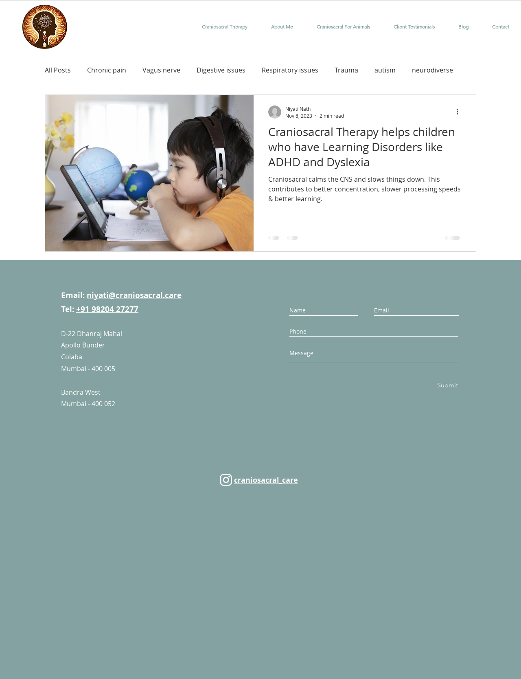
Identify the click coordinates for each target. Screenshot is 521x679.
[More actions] (460, 112)
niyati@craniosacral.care (134, 295)
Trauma (346, 70)
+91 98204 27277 (107, 309)
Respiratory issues (290, 70)
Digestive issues (221, 70)
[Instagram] (226, 480)
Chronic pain (106, 70)
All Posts (58, 70)
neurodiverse (432, 70)
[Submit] (447, 385)
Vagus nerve (161, 70)
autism (385, 70)
